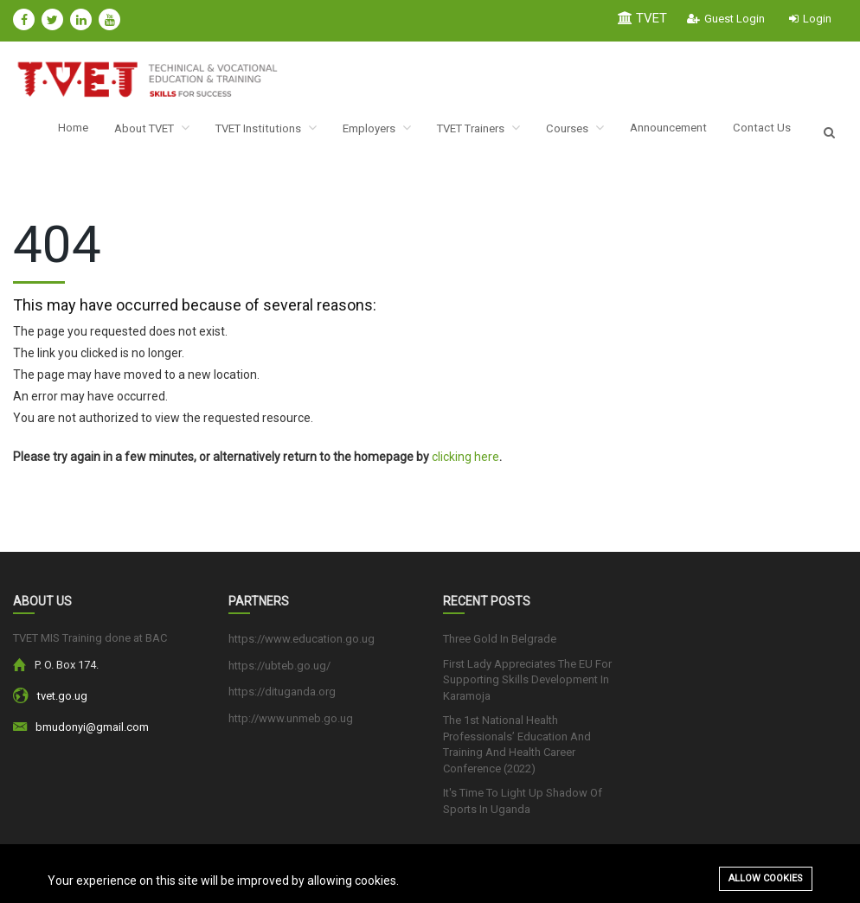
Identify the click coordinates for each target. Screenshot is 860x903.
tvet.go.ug (62, 702)
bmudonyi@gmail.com (92, 733)
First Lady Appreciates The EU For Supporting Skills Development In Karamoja (527, 685)
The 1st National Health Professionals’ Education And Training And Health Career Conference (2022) (517, 751)
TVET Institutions (247, 132)
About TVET (126, 132)
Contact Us (775, 132)
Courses (577, 132)
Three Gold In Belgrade (499, 645)
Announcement (676, 132)
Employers (364, 132)
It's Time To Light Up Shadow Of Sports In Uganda (522, 808)
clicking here (465, 464)
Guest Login (726, 18)
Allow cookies (765, 878)
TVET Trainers (474, 132)
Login (810, 18)
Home (42, 132)
